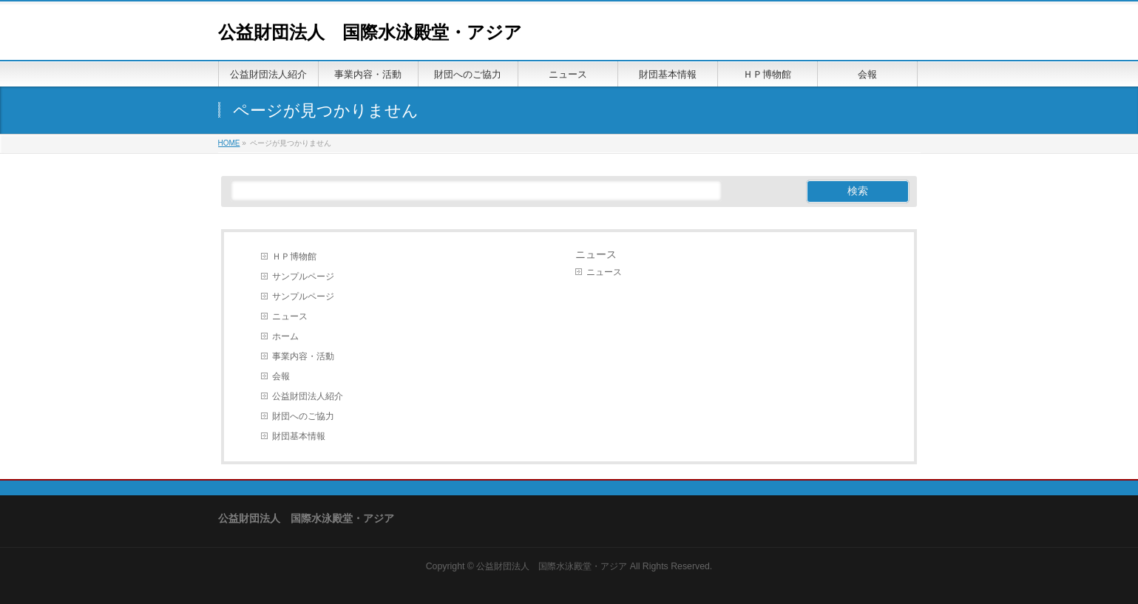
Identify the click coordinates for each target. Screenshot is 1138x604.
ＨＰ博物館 (294, 256)
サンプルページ (303, 276)
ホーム (285, 336)
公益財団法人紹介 (307, 396)
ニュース (290, 316)
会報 (281, 376)
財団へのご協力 (303, 416)
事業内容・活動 (303, 356)
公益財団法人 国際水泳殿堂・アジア (370, 32)
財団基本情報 (298, 436)
